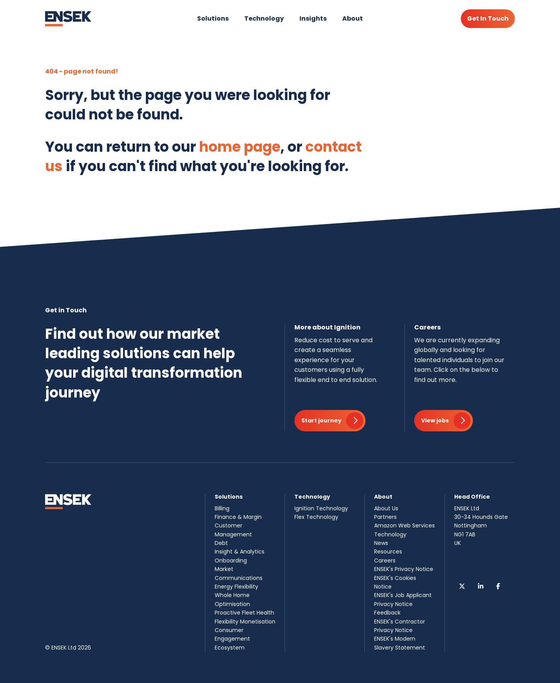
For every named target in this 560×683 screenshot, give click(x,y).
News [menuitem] (381, 543)
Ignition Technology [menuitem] (321, 508)
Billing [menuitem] (222, 508)
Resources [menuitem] (388, 551)
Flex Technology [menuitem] (316, 517)
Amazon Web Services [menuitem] (404, 525)
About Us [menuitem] (386, 508)
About (352, 18)
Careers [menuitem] (385, 560)
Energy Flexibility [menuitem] (236, 586)
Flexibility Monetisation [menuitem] (245, 621)
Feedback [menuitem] (387, 612)
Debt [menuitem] (221, 543)
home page (239, 147)
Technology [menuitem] (390, 534)
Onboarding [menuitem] (231, 560)
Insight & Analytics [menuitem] (239, 551)
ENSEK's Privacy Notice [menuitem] (403, 569)
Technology (264, 18)
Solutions (213, 18)
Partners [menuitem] (385, 517)
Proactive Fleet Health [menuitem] (244, 612)
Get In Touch (488, 18)
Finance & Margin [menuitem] (238, 517)
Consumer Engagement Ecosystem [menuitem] (232, 638)
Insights (313, 18)
